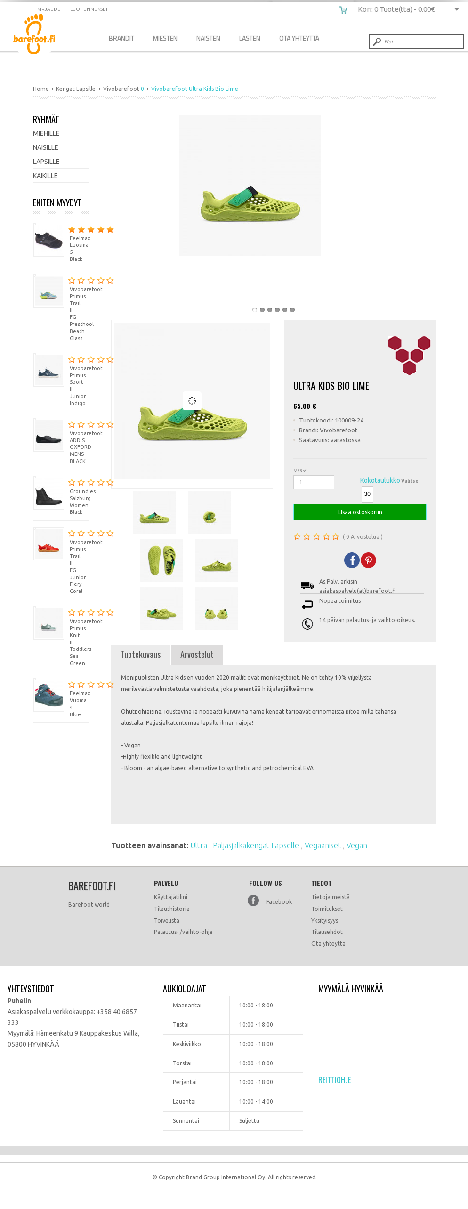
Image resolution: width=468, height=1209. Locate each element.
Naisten (208, 38)
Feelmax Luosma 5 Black (61, 242)
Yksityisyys (324, 920)
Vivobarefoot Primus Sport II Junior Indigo (61, 379)
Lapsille (46, 161)
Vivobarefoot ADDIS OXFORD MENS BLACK (61, 441)
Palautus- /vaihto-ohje (183, 932)
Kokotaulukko (380, 480)
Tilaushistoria (172, 909)
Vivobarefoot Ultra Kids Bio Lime (41, 35)
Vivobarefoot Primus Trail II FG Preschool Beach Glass (61, 307)
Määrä (300, 470)
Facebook (279, 902)
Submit (376, 41)
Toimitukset (327, 909)
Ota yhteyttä (328, 944)
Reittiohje (334, 1080)
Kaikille (45, 175)
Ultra (199, 845)
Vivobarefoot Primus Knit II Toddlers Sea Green (61, 636)
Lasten (249, 38)
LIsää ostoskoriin (360, 512)
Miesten (165, 38)
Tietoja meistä (330, 897)
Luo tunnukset (89, 9)
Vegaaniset (324, 845)
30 (367, 494)
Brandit (121, 38)
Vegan (357, 845)
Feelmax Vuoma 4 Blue (61, 697)
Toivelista (166, 920)
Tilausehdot (327, 932)
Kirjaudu (49, 9)
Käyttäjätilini (170, 897)
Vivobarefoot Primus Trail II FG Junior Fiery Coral (61, 560)
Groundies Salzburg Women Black (61, 495)
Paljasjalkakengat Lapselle (257, 845)
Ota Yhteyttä (299, 38)
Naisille (45, 147)
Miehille (46, 133)
